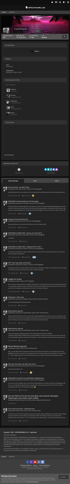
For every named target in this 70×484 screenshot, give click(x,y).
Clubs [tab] (35, 181)
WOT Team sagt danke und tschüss (19, 263)
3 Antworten (24, 372)
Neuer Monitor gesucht (15, 311)
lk (24, 221)
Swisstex (26, 203)
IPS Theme (23, 465)
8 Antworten (24, 241)
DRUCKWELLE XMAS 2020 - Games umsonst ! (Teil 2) (25, 233)
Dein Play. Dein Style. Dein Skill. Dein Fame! (22, 364)
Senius (12, 107)
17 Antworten (23, 421)
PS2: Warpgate (30, 281)
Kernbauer (13, 89)
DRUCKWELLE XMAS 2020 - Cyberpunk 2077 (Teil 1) (25, 247)
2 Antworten (26, 291)
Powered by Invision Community (35, 468)
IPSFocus (29, 465)
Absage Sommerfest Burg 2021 (18, 219)
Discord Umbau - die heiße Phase (18, 187)
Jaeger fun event (15, 279)
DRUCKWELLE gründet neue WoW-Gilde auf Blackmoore (26, 378)
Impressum (33, 432)
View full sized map (9, 155)
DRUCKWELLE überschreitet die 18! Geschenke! (23, 201)
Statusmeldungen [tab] (13, 181)
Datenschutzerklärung (44, 465)
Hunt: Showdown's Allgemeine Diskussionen (38, 400)
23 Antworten (22, 213)
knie (25, 189)
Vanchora (12, 95)
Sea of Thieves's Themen (41, 299)
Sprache (35, 465)
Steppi (25, 299)
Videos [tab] (57, 181)
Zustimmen (64, 477)
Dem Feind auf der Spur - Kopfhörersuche (21, 409)
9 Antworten (22, 305)
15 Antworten (22, 227)
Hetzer (26, 248)
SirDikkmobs (13, 101)
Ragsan (12, 112)
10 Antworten (26, 257)
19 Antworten (24, 273)
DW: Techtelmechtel (42, 313)
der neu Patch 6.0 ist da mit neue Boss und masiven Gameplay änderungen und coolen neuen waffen (33, 397)
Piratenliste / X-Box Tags (16, 297)
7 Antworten (26, 195)
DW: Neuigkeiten (37, 189)
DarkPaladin (11, 189)
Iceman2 (26, 380)
